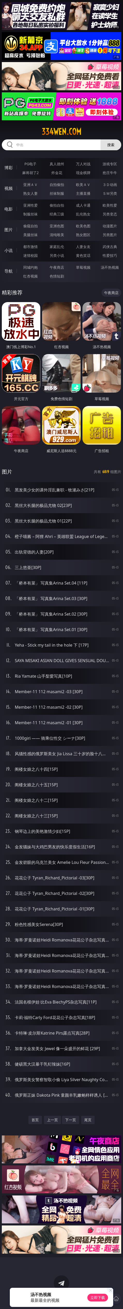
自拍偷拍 (57, 184)
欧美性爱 (110, 205)
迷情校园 (30, 255)
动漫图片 (110, 225)
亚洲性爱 (30, 205)
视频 (8, 188)
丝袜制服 (57, 193)
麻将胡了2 (30, 172)
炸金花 (56, 172)
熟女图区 (83, 234)
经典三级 (57, 214)
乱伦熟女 (83, 214)
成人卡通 (83, 205)
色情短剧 (57, 276)
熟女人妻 (30, 193)
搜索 (110, 144)
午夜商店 (57, 267)
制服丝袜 (30, 214)
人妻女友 (83, 246)
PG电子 (30, 163)
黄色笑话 (83, 255)
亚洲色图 (57, 225)
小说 (8, 250)
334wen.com (61, 131)
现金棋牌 (83, 172)
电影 (8, 209)
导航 (8, 271)
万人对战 (83, 163)
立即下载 (97, 1297)
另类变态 (110, 214)
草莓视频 (83, 267)
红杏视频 (30, 276)
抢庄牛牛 (110, 172)
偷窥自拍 (30, 225)
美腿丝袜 (30, 234)
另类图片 (110, 234)
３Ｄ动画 (110, 184)
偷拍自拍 (57, 205)
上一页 (52, 1119)
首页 (35, 1119)
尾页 (87, 1119)
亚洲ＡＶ (30, 184)
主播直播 (83, 193)
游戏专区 (110, 163)
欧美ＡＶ (83, 184)
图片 (8, 230)
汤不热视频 (110, 267)
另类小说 (57, 255)
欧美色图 (83, 225)
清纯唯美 (57, 234)
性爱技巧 (110, 255)
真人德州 (57, 163)
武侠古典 (110, 246)
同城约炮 (30, 267)
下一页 (70, 1119)
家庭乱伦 (57, 246)
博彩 (8, 167)
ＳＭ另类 (110, 193)
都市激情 (30, 246)
